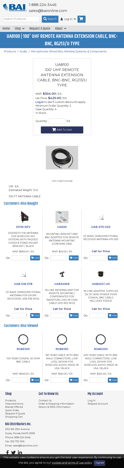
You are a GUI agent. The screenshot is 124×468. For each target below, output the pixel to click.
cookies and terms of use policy (72, 462)
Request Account (98, 403)
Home (6, 31)
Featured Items (14, 403)
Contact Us (45, 400)
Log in (40, 104)
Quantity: (41, 123)
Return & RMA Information (54, 407)
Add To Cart (62, 132)
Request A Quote (39, 31)
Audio (23, 53)
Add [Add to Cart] (35, 260)
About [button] (60, 31)
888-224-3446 (22, 437)
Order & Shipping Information (56, 403)
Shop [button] (20, 31)
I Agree (99, 462)
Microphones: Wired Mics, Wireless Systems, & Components (69, 53)
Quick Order (12, 410)
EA (68, 123)
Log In (91, 400)
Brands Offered (14, 407)
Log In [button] (68, 21)
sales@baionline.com (25, 445)
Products (10, 53)
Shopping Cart (14, 416)
